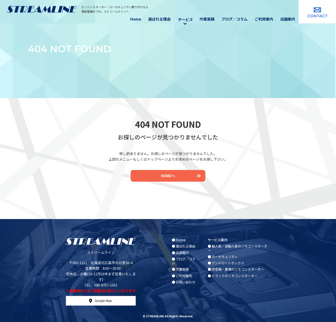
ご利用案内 (264, 19)
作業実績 (207, 19)
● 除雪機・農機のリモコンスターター (236, 269)
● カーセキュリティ (223, 256)
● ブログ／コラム (183, 260)
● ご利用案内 (182, 275)
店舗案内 (287, 19)
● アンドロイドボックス (226, 262)
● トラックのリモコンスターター (232, 275)
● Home (179, 239)
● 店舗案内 (180, 252)
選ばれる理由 (159, 19)
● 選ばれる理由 (183, 246)
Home (135, 19)
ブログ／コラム (234, 19)
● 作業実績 (180, 269)
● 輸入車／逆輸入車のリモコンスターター (237, 248)
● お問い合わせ (183, 282)
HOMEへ (181, 175)
